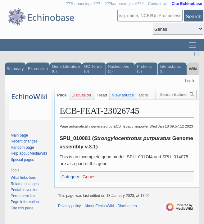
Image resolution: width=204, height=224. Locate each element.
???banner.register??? (123, 4)
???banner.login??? (83, 4)
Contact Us (157, 4)
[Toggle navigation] (192, 45)
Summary (15, 68)
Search (194, 16)
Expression (38, 68)
